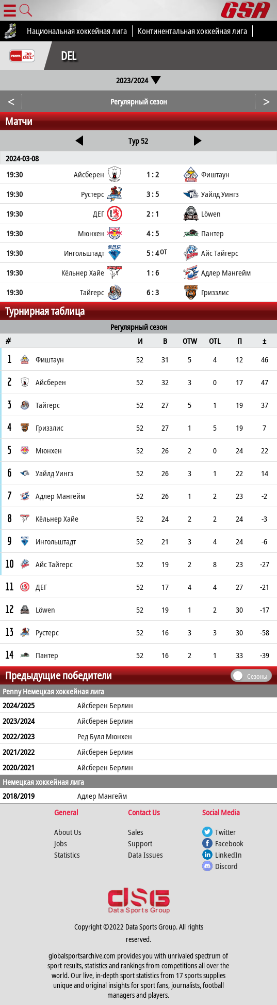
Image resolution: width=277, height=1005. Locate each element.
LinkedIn (228, 854)
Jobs (60, 843)
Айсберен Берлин (105, 705)
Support (140, 843)
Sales (135, 832)
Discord (226, 866)
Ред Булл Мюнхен (104, 736)
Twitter (225, 832)
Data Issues (145, 854)
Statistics (67, 854)
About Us (68, 832)
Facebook (229, 843)
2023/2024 (138, 80)
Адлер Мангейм (102, 795)
